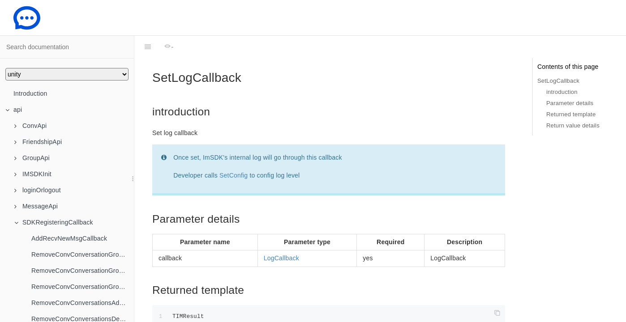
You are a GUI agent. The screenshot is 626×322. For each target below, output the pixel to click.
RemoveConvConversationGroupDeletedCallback (82, 270)
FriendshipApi (38, 141)
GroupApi (32, 157)
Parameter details (569, 103)
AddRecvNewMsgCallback (69, 238)
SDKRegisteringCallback (53, 222)
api (13, 109)
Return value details (573, 125)
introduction (562, 92)
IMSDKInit (32, 174)
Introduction (30, 93)
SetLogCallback (558, 80)
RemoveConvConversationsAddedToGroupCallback (82, 302)
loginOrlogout (37, 190)
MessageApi (36, 206)
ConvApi (30, 125)
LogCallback (281, 235)
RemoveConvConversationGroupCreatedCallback (82, 254)
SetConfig (233, 153)
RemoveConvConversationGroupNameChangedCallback (82, 286)
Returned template (571, 114)
